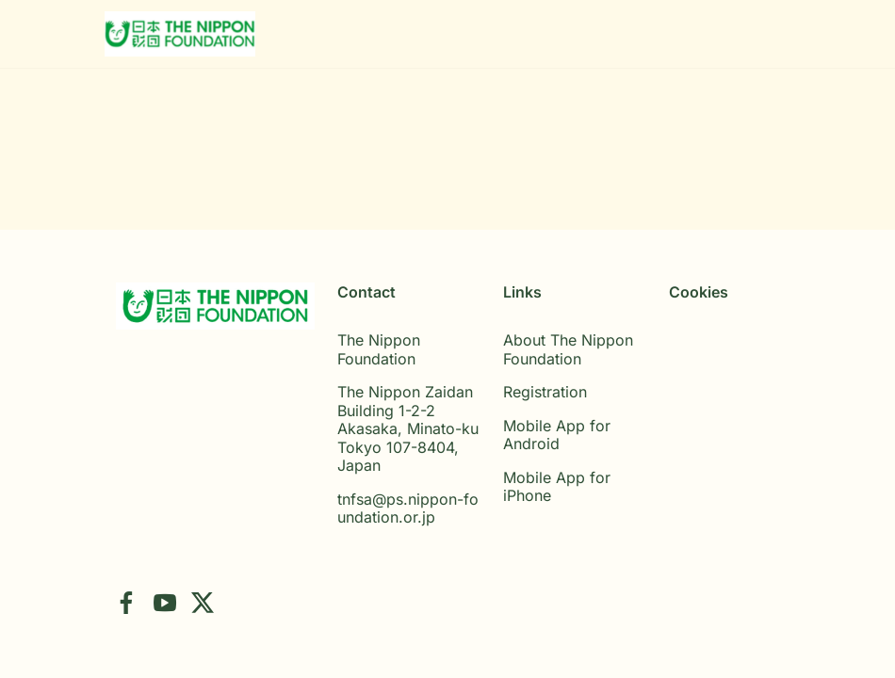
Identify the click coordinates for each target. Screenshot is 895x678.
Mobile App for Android (556, 435)
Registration (545, 391)
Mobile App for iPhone (556, 487)
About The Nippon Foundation (568, 349)
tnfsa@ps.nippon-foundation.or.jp (408, 508)
